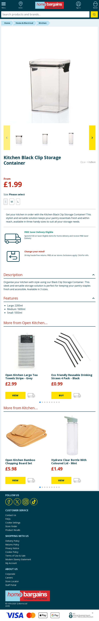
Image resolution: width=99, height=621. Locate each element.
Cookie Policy (11, 552)
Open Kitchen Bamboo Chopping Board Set (20, 461)
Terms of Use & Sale (15, 555)
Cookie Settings (12, 522)
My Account (11, 563)
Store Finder (11, 526)
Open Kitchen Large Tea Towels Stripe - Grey (21, 376)
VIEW (15, 395)
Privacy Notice (12, 548)
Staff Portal (10, 585)
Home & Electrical (24, 23)
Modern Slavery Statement (18, 559)
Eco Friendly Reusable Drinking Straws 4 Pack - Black (71, 376)
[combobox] (49, 14)
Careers (9, 577)
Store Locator (12, 581)
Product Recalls (12, 530)
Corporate (10, 574)
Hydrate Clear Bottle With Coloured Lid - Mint (69, 461)
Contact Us (10, 515)
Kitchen (43, 23)
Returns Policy (12, 544)
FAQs (8, 518)
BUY (61, 395)
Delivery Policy (12, 540)
